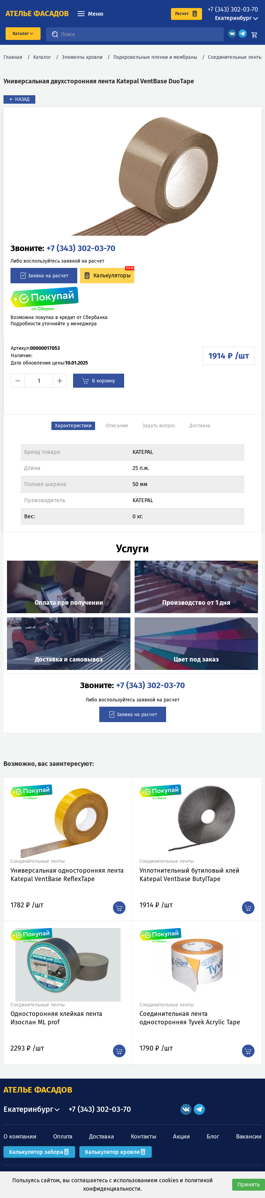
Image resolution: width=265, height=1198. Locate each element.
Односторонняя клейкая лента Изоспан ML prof (56, 1018)
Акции (181, 1136)
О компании (19, 1136)
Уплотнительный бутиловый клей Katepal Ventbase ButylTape (189, 875)
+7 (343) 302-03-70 (233, 9)
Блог (213, 1136)
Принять (248, 1184)
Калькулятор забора (39, 1152)
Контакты (143, 1136)
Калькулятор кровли (115, 1152)
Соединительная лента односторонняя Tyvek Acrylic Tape (189, 1018)
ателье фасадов (37, 13)
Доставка (101, 1136)
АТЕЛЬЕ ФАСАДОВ (37, 1090)
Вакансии (249, 1136)
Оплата (62, 1136)
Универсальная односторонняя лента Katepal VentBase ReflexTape (67, 875)
